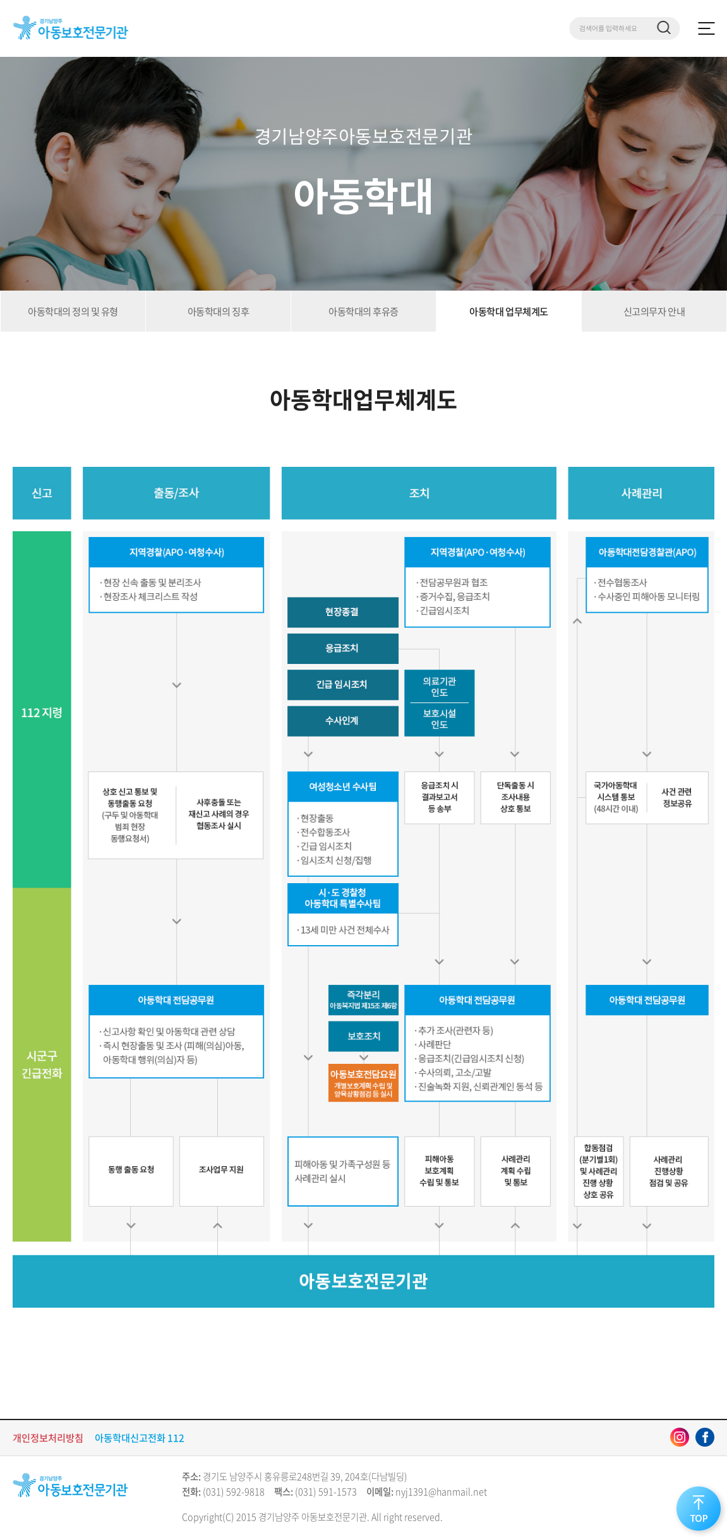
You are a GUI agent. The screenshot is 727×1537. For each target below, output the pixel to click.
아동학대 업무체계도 (508, 311)
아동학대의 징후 (218, 311)
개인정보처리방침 (48, 1437)
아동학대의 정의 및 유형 (73, 311)
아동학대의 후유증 (363, 311)
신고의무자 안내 (654, 311)
